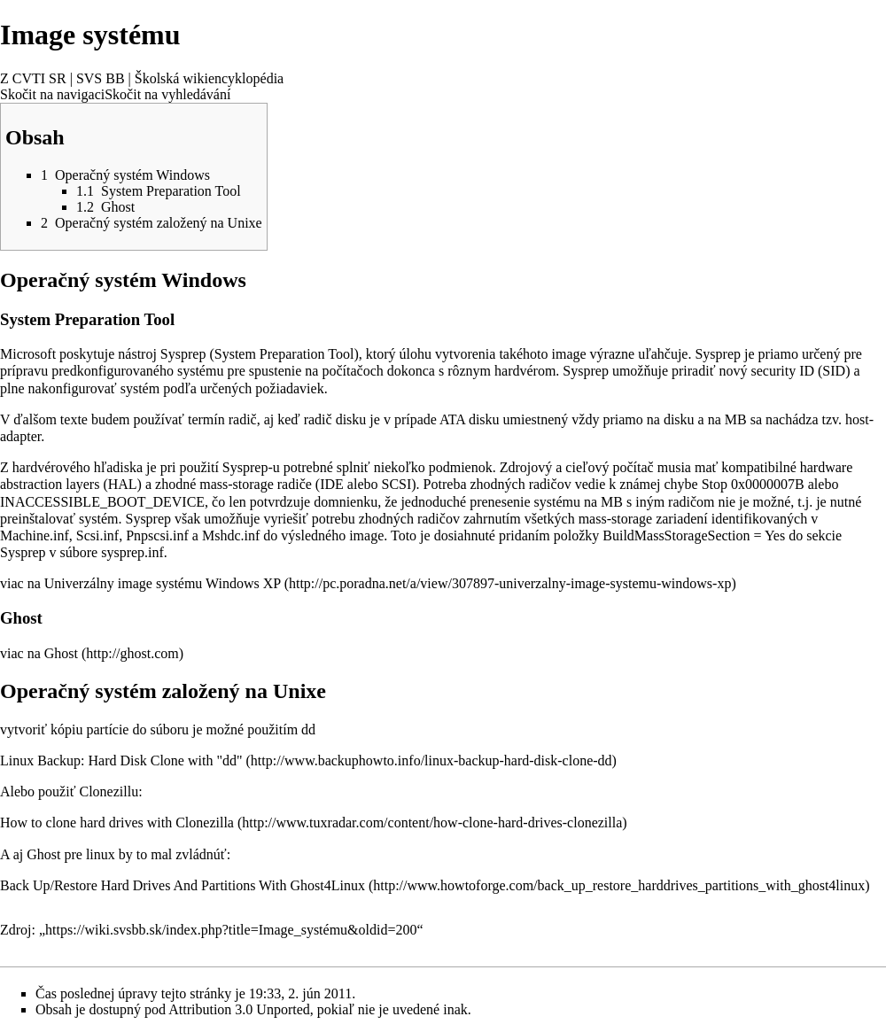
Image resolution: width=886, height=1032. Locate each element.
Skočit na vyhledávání (167, 94)
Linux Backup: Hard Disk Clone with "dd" (121, 760)
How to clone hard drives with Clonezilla (117, 822)
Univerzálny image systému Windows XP (162, 583)
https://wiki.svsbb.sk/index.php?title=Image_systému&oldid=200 (230, 929)
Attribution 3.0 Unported (239, 1009)
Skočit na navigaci (52, 94)
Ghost (61, 653)
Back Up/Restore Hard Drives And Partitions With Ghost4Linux (182, 885)
